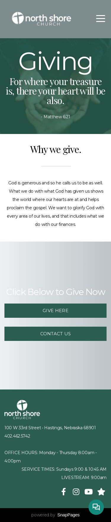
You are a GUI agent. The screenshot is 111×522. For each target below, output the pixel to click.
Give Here (55, 310)
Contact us (55, 333)
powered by (55, 515)
